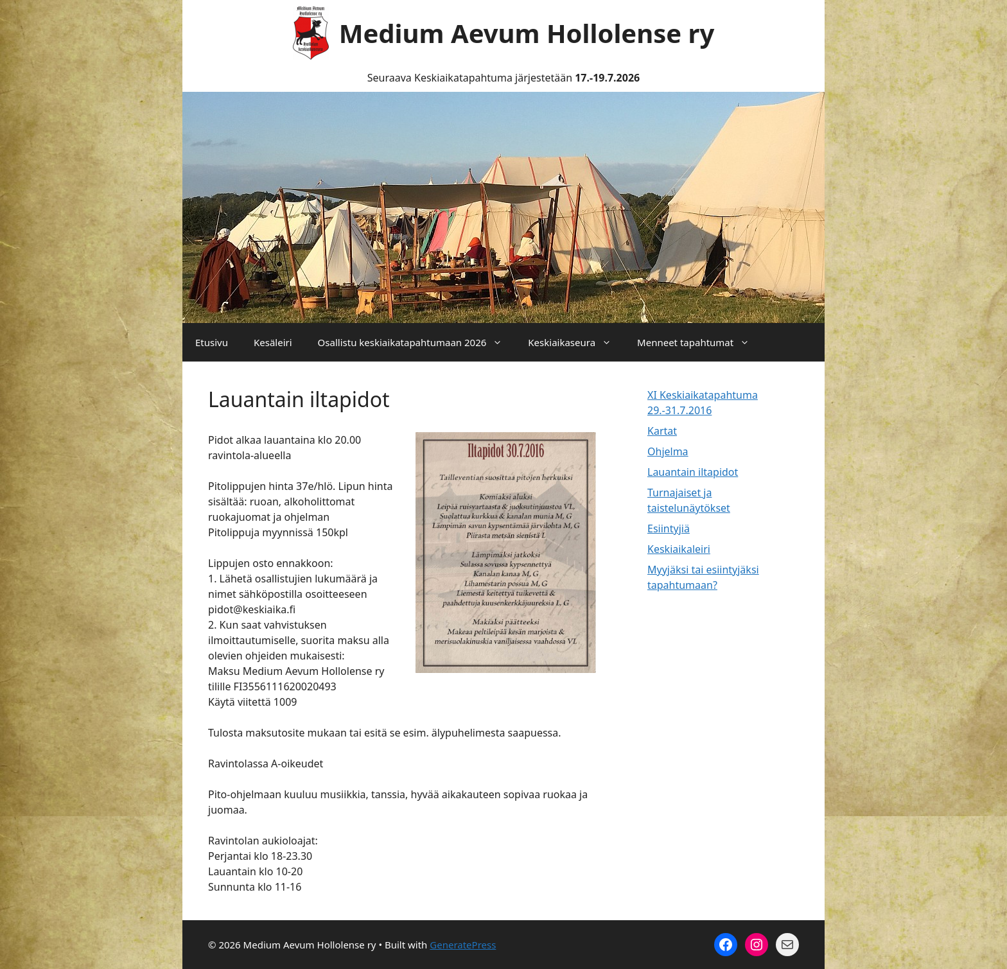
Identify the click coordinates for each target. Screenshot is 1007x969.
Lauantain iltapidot (692, 472)
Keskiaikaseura (576, 342)
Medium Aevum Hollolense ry (527, 33)
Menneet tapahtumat (699, 342)
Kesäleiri (273, 342)
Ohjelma (667, 451)
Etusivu (211, 342)
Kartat (662, 431)
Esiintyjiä (668, 528)
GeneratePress (463, 944)
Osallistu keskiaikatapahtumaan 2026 (417, 342)
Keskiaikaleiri (678, 549)
